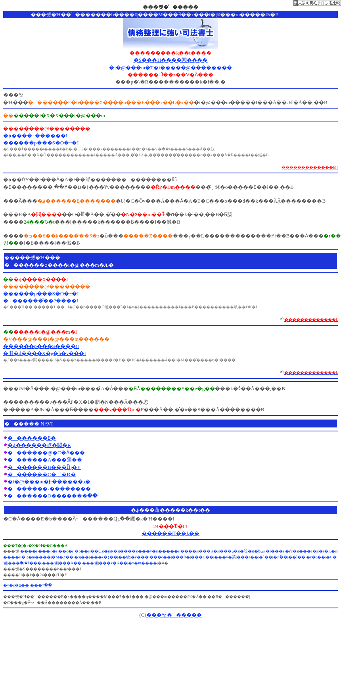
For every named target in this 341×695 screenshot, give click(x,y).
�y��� (140, 557)
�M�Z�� (62, 557)
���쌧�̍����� (174, 615)
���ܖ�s (229, 551)
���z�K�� (113, 563)
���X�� (70, 563)
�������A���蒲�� (45, 460)
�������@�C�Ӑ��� (46, 453)
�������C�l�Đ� (42, 474)
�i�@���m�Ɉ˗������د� (49, 481)
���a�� (247, 557)
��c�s (65, 551)
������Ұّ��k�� (170, 533)
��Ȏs (96, 551)
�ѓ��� (32, 563)
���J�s (308, 551)
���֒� (15, 563)
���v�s (147, 551)
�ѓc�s (291, 551)
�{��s (82, 551)
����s (275, 551)
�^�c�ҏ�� (16, 585)
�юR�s (111, 551)
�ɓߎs (259, 551)
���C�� (202, 557)
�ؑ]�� (265, 557)
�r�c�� (315, 557)
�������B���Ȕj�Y (44, 467)
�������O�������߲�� (53, 496)
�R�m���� (36, 557)
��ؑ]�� (296, 557)
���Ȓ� (181, 557)
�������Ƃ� (32, 438)
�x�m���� (142, 563)
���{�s (47, 551)
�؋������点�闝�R (39, 445)
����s (29, 551)
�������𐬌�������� (49, 489)
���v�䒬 (225, 557)
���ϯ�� (41, 585)
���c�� (160, 557)
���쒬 (50, 563)
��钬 (124, 557)
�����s (169, 551)
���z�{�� (103, 557)
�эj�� (81, 557)
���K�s (209, 551)
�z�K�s (328, 551)
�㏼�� (280, 557)
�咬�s (246, 551)
